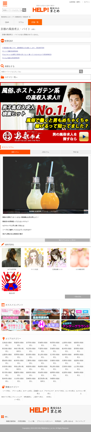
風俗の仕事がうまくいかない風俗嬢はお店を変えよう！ (20, 217)
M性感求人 (28, 397)
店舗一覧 (34, 22)
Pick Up (75, 152)
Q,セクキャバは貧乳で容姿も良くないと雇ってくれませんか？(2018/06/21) (27, 54)
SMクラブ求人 (6, 397)
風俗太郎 (12, 293)
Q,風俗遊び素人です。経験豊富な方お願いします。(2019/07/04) (23, 48)
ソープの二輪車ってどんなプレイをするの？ (17, 230)
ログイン (87, 2)
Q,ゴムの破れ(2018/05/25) (11, 58)
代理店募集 (22, 421)
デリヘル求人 (17, 391)
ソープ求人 (6, 391)
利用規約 (58, 421)
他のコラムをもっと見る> (67, 240)
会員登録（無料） (75, 2)
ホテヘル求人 (27, 391)
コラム (20, 22)
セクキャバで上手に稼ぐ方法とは (13, 225)
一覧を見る (77, 296)
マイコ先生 (34, 269)
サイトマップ (80, 421)
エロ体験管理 (80, 269)
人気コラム (45, 152)
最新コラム (15, 152)
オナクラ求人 (59, 391)
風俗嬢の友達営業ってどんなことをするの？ (43, 211)
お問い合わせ (68, 421)
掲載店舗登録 (11, 421)
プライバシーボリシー (45, 421)
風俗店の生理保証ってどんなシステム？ (15, 221)
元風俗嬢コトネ (57, 269)
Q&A (7, 22)
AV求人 (48, 397)
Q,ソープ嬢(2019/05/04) (10, 51)
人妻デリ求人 (38, 397)
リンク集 (31, 421)
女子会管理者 (12, 269)
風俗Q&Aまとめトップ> (7, 17)
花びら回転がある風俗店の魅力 (12, 234)
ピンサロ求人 (70, 391)
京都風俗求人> (19, 17)
